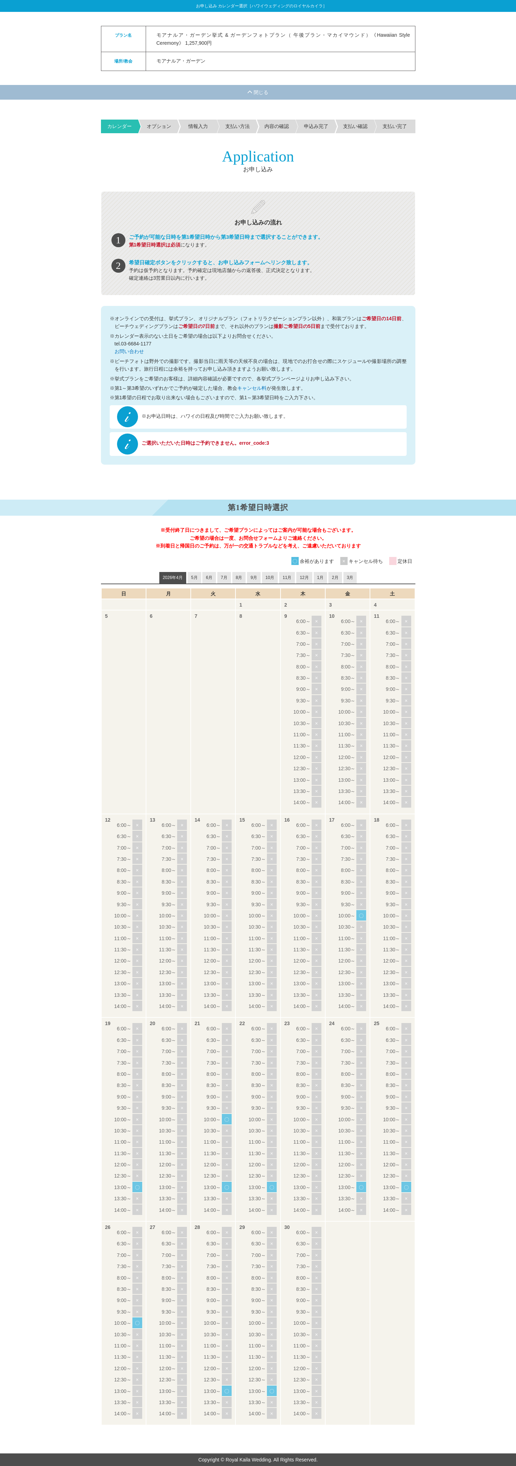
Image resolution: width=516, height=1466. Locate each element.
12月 (304, 577)
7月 (224, 577)
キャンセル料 (252, 388)
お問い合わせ (129, 351)
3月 (350, 577)
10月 (270, 577)
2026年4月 (173, 577)
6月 (209, 577)
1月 (320, 577)
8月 (239, 577)
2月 (335, 577)
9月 (253, 577)
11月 (287, 577)
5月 (194, 577)
